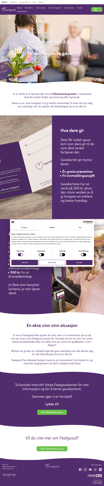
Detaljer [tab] (52, 227)
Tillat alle (79, 262)
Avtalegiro (13, 2)
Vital (33, 2)
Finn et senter (40, 8)
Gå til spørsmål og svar (52, 448)
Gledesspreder (22, 11)
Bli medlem (29, 8)
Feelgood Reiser (24, 2)
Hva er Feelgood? (55, 8)
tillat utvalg (52, 262)
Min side (95, 9)
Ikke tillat (25, 262)
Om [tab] (80, 227)
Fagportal (41, 2)
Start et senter (69, 8)
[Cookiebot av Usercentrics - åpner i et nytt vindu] (84, 222)
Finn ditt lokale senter (52, 412)
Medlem (4, 2)
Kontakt (80, 8)
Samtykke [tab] (24, 227)
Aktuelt (19, 8)
